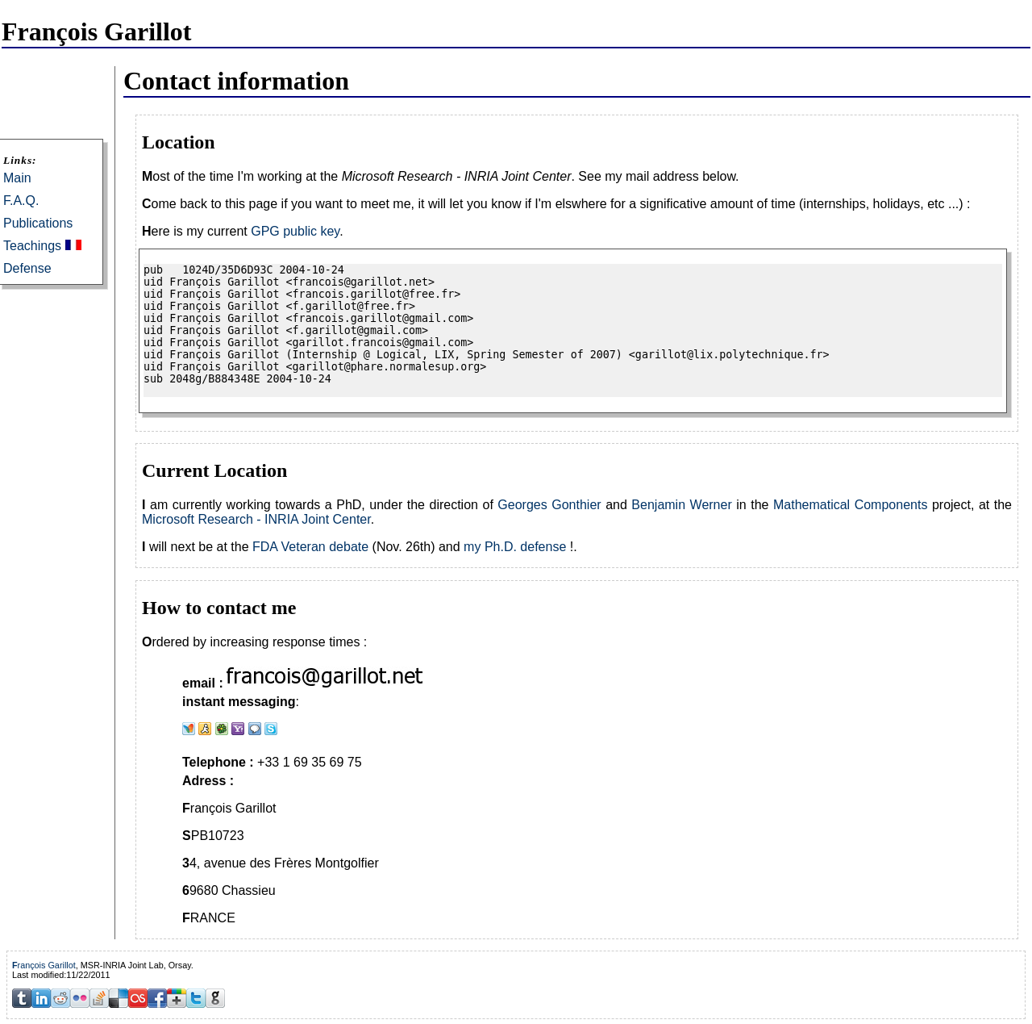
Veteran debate (325, 547)
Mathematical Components (850, 505)
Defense (27, 268)
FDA (264, 547)
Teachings (32, 246)
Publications (38, 223)
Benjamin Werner (681, 505)
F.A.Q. (21, 200)
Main (17, 178)
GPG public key (295, 231)
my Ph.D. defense (515, 547)
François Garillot (44, 965)
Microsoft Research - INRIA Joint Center (256, 519)
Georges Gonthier (549, 505)
